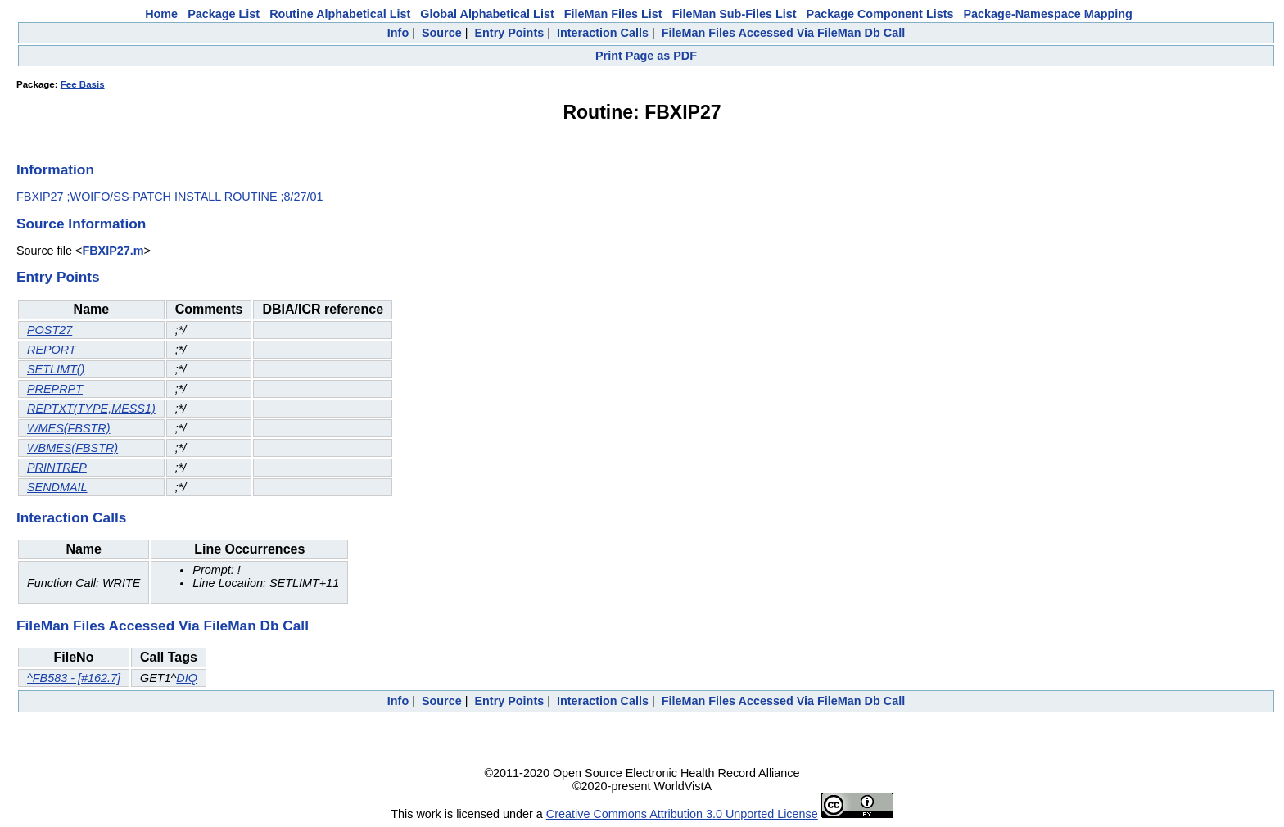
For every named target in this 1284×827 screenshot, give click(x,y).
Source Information (81, 223)
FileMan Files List (613, 13)
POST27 (49, 330)
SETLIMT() (55, 369)
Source (442, 32)
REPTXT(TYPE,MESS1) (91, 408)
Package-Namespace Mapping (1048, 13)
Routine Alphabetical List (339, 13)
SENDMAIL (57, 487)
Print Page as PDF (646, 55)
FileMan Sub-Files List (734, 13)
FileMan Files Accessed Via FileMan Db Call (784, 32)
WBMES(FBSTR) (72, 447)
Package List (224, 13)
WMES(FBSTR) (69, 428)
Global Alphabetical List (487, 13)
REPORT (51, 349)
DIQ (186, 678)
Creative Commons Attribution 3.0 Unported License (682, 813)
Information (55, 169)
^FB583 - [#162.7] (73, 678)
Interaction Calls (603, 32)
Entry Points (509, 32)
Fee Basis (83, 84)
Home (161, 13)
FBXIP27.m (112, 250)
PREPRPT (55, 388)
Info (398, 32)
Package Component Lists (880, 13)
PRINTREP (57, 467)
